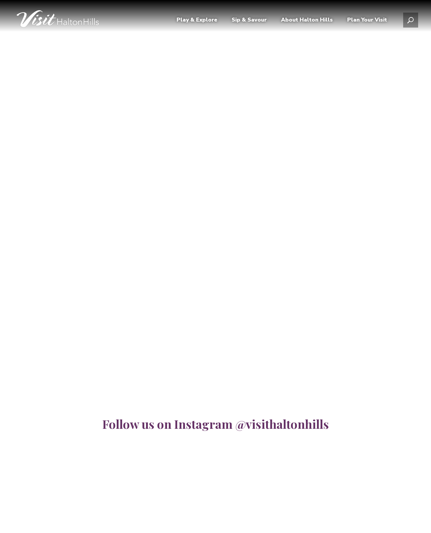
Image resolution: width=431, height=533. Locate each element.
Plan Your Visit (367, 21)
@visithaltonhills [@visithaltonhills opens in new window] (282, 424)
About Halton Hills (307, 21)
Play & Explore (197, 21)
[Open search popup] (410, 22)
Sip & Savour (249, 21)
